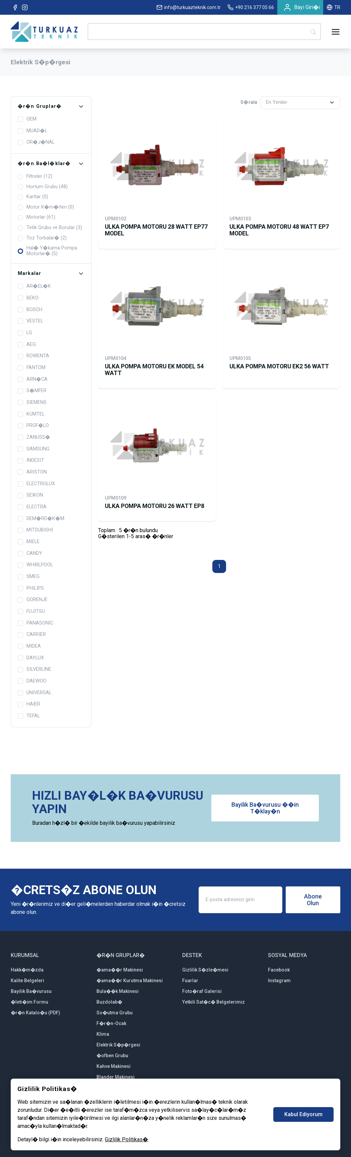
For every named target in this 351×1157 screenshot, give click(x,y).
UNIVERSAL (35, 693)
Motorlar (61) (36, 217)
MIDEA (29, 646)
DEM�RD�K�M (41, 518)
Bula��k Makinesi (117, 991)
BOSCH (30, 309)
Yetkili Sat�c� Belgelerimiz (213, 1002)
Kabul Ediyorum (303, 1114)
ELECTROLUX (36, 484)
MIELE (29, 542)
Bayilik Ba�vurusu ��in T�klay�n (265, 808)
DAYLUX (31, 658)
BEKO (28, 298)
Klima (102, 1034)
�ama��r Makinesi (119, 969)
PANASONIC (35, 623)
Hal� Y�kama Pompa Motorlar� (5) (47, 251)
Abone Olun (313, 900)
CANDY (30, 553)
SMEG (29, 576)
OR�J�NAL (36, 142)
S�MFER (32, 390)
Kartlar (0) (33, 197)
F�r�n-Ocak (111, 1023)
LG (25, 333)
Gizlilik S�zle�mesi (205, 969)
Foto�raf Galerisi (202, 991)
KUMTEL (31, 414)
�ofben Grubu (112, 1055)
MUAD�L (32, 131)
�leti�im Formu (29, 1002)
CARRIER (32, 634)
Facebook (279, 969)
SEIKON (30, 495)
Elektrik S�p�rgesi (118, 1044)
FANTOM (32, 367)
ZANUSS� (34, 437)
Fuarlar (190, 980)
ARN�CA (33, 379)
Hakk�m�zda (27, 969)
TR (333, 7)
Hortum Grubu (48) (43, 187)
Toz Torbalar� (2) (42, 238)
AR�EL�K (34, 286)
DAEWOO (32, 681)
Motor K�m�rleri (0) (46, 207)
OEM (27, 119)
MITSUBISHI (35, 530)
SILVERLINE (34, 669)
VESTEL (30, 321)
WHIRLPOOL (35, 565)
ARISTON (32, 472)
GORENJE (33, 599)
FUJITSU (31, 611)
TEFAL (29, 716)
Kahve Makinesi (113, 1066)
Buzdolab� (109, 1002)
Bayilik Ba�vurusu (31, 991)
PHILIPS (31, 588)
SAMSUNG (34, 449)
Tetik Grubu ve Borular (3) (50, 227)
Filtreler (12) (35, 176)
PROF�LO (33, 425)
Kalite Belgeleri (27, 980)
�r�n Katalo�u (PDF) (35, 1012)
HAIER (29, 704)
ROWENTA (33, 356)
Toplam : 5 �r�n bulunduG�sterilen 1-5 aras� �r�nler (135, 533)
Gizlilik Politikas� (126, 1139)
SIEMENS (32, 402)
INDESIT (31, 460)
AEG (27, 344)
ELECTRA (32, 507)
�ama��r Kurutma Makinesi (129, 980)
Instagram (279, 980)
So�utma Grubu (114, 1012)
